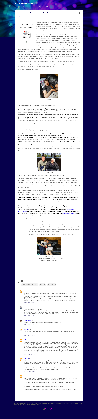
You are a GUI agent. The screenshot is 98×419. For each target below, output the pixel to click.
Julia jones (26, 329)
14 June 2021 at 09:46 (29, 371)
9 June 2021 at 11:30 (29, 316)
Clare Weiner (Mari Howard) (31, 376)
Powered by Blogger (49, 409)
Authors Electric (26, 4)
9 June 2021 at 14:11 (29, 325)
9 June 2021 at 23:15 (29, 354)
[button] (79, 13)
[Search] (82, 4)
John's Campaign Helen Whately (30, 284)
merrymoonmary (52, 411)
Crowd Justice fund (64, 207)
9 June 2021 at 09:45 (29, 302)
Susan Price (27, 291)
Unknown (26, 340)
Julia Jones (42, 284)
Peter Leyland (27, 320)
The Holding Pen (51, 284)
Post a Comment (24, 396)
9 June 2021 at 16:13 (29, 335)
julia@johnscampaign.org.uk (69, 213)
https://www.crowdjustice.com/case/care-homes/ (40, 218)
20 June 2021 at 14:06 (29, 393)
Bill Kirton (26, 307)
